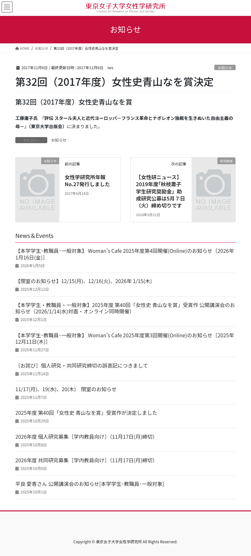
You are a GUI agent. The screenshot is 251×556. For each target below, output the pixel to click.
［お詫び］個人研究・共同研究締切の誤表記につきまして (81, 365)
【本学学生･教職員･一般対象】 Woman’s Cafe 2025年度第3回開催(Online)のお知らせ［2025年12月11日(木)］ (124, 338)
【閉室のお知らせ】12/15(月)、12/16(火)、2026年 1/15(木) (83, 281)
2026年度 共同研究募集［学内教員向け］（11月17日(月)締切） (86, 460)
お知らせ (225, 67)
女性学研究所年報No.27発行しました (87, 180)
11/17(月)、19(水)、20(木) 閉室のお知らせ (66, 389)
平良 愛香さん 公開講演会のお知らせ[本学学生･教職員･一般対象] (89, 483)
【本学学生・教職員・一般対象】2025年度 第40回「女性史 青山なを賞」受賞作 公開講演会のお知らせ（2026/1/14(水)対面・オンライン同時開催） (125, 308)
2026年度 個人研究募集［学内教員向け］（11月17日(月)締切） (86, 436)
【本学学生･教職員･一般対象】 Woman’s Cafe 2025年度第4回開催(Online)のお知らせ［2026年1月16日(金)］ (124, 254)
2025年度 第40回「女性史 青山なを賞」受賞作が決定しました (86, 412)
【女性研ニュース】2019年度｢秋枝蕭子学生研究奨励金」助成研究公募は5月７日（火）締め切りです (160, 191)
